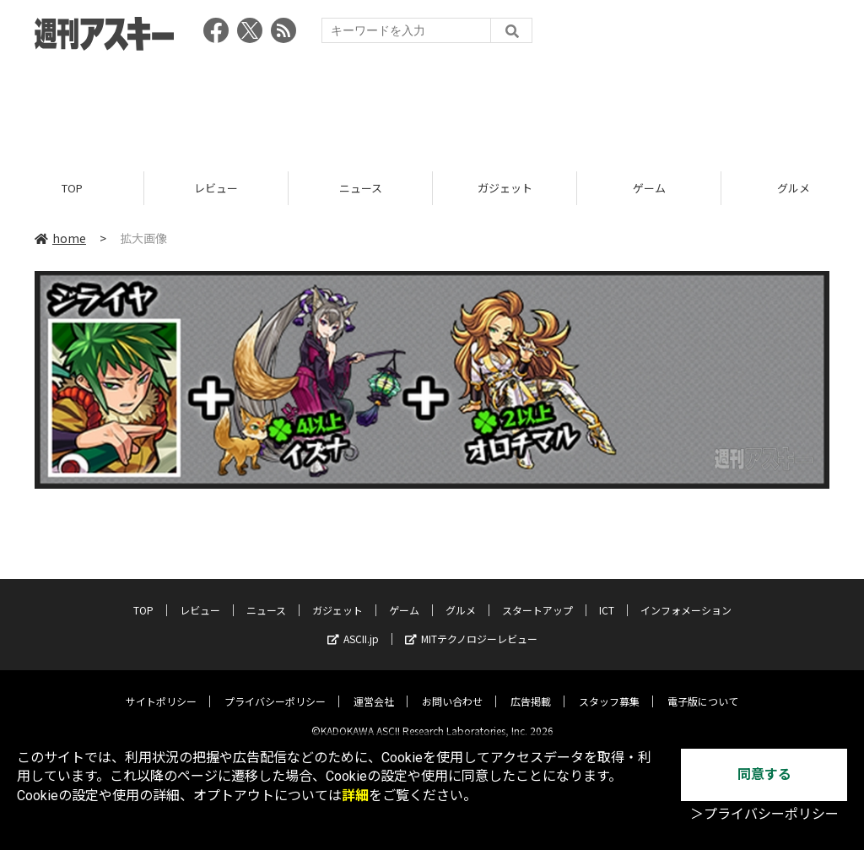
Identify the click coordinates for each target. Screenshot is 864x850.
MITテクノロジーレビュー (471, 625)
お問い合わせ (452, 687)
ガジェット (505, 188)
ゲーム (649, 188)
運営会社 (374, 687)
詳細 (355, 796)
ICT (606, 596)
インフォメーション (686, 596)
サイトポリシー (161, 687)
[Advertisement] (432, 105)
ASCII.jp (353, 625)
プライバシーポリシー (275, 687)
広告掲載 (530, 687)
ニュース (360, 188)
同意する (764, 774)
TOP (72, 188)
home (60, 238)
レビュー (216, 188)
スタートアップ (537, 596)
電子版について (702, 687)
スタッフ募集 (609, 687)
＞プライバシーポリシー (764, 814)
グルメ (461, 596)
